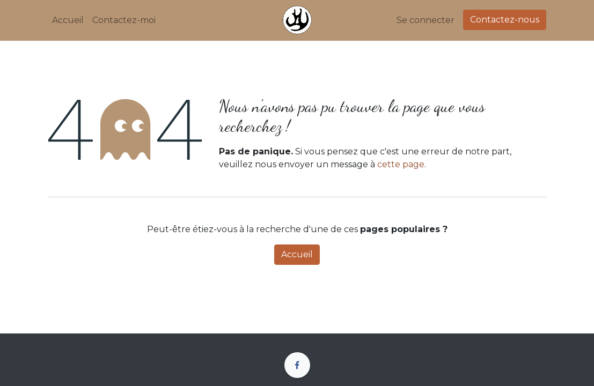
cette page (400, 164)
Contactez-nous (504, 19)
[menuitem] (68, 20)
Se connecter (425, 20)
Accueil (297, 254)
